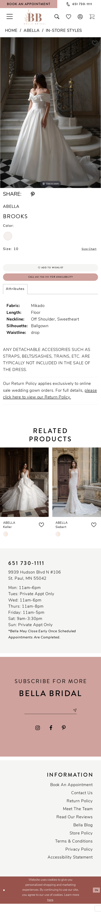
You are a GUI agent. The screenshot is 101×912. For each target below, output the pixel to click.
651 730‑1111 (26, 569)
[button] (80, 16)
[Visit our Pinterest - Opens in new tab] (64, 736)
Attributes (15, 295)
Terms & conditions (74, 850)
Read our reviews (74, 826)
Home (11, 31)
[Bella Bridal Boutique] (34, 16)
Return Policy (80, 810)
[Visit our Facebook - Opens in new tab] (51, 736)
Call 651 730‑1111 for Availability (50, 282)
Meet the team (78, 817)
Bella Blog (83, 834)
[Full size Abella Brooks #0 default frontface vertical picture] (50, 112)
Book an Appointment (71, 793)
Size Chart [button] (86, 250)
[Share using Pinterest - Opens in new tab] (33, 194)
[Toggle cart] (92, 16)
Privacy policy (79, 858)
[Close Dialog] (4, 898)
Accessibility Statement (70, 866)
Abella (32, 31)
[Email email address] (50, 717)
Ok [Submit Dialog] (95, 898)
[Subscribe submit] (81, 717)
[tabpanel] (50, 112)
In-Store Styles (64, 31)
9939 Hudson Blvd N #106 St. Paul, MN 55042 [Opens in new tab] (34, 582)
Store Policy (81, 842)
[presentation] (24, 488)
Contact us (82, 801)
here (50, 908)
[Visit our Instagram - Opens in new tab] (37, 736)
